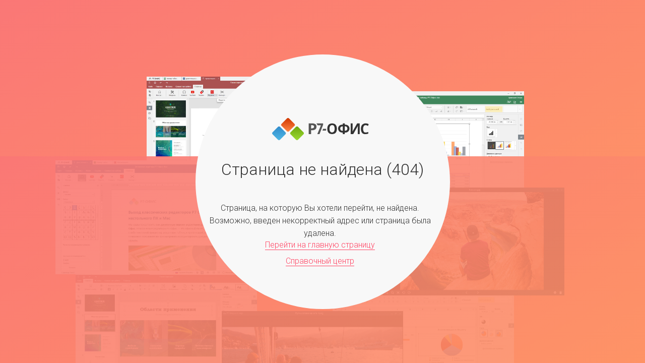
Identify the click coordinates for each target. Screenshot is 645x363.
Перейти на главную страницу (320, 245)
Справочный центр (320, 261)
